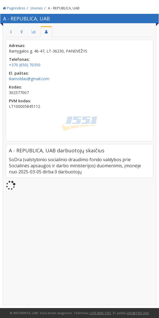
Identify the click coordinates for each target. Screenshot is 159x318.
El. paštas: (19, 73)
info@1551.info (138, 313)
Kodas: (15, 87)
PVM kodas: (20, 100)
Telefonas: (19, 59)
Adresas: (17, 45)
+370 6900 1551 (100, 313)
